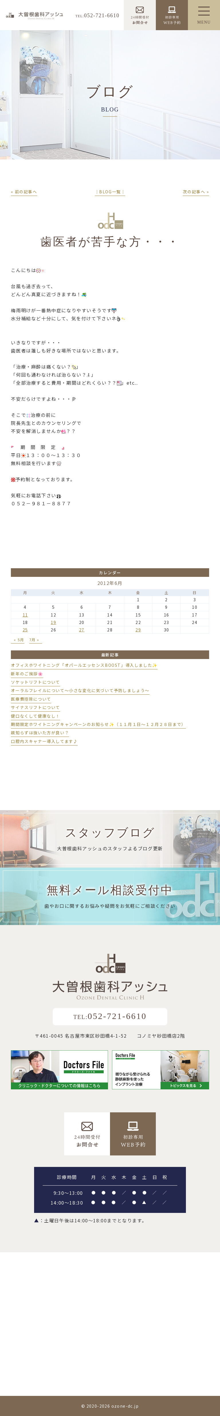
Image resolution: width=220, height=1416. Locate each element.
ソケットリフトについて (35, 682)
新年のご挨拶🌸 (27, 674)
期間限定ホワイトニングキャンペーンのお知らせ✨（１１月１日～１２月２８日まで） (98, 724)
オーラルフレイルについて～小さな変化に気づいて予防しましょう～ (80, 690)
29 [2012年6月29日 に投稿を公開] (138, 630)
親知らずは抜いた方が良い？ (40, 732)
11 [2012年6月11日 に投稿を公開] (25, 615)
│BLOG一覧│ (110, 191)
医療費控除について (31, 699)
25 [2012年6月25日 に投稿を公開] (25, 630)
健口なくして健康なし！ (35, 716)
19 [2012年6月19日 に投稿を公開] (53, 622)
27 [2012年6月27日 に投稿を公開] (82, 630)
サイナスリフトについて (35, 707)
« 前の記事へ (24, 191)
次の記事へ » (196, 191)
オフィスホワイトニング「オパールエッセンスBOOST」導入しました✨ (84, 665)
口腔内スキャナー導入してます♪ (44, 741)
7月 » (34, 639)
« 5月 (19, 639)
